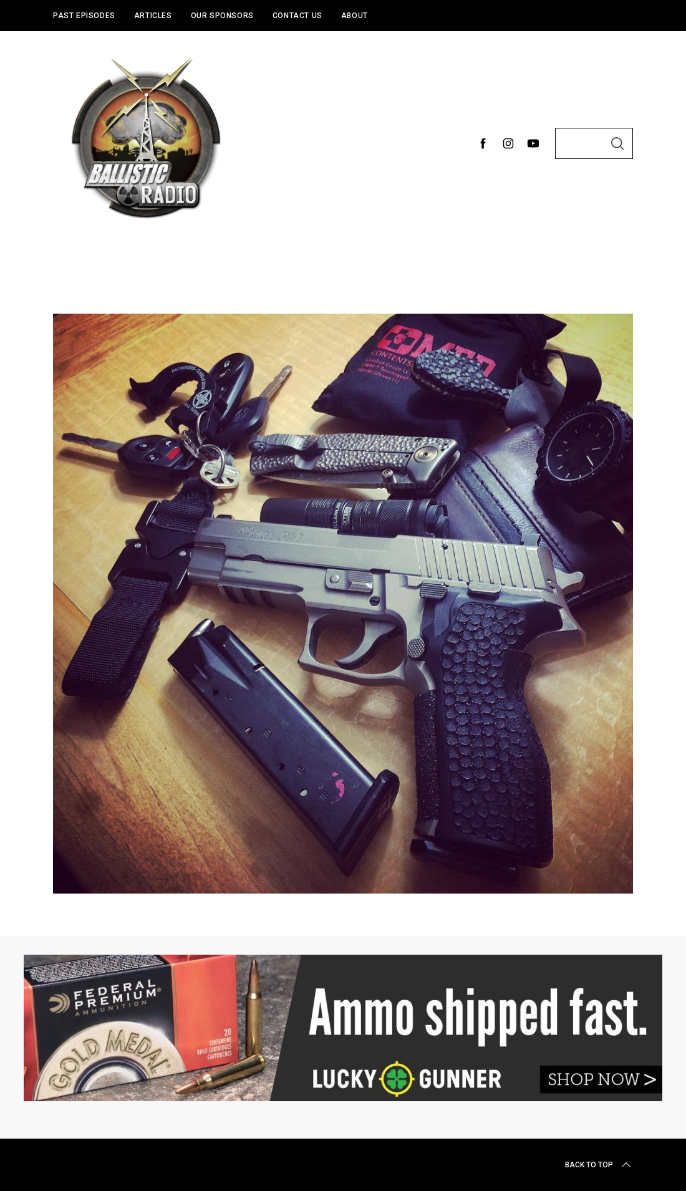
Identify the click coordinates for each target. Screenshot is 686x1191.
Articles (153, 15)
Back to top (599, 1165)
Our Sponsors (222, 15)
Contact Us (297, 15)
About (354, 15)
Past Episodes (84, 15)
